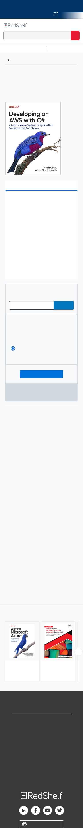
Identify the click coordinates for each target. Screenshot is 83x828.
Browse (18, 60)
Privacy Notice (41, 740)
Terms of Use (41, 750)
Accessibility (41, 769)
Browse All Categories (23, 48)
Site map (41, 779)
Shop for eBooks (41, 720)
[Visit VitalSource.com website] (41, 9)
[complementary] (41, 643)
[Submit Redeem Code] (64, 305)
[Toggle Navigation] (75, 25)
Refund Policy (41, 759)
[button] (41, 201)
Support (41, 730)
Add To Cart (41, 374)
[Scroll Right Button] (79, 652)
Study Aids (59, 48)
